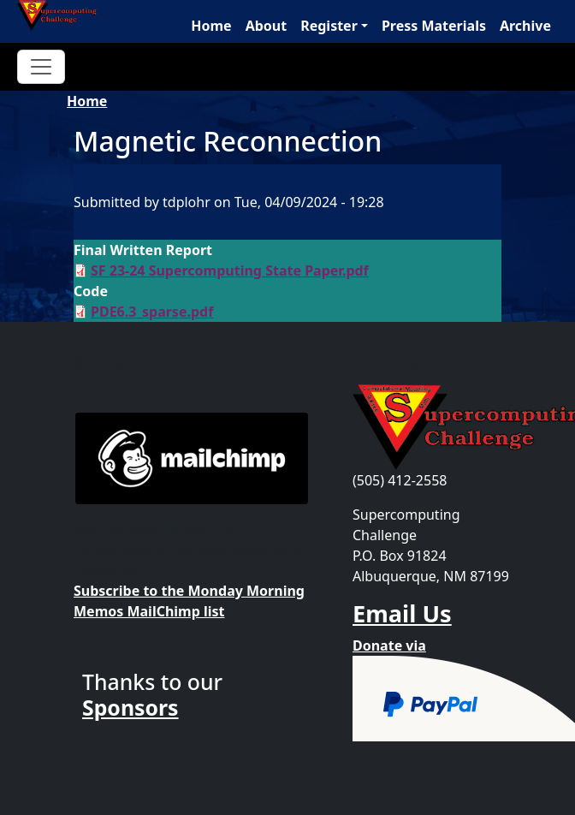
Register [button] (329, 25)
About (267, 25)
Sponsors (130, 707)
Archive (525, 25)
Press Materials (434, 25)
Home (211, 25)
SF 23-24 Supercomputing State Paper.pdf (230, 270)
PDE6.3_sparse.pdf (152, 311)
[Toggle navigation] (41, 67)
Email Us (402, 613)
